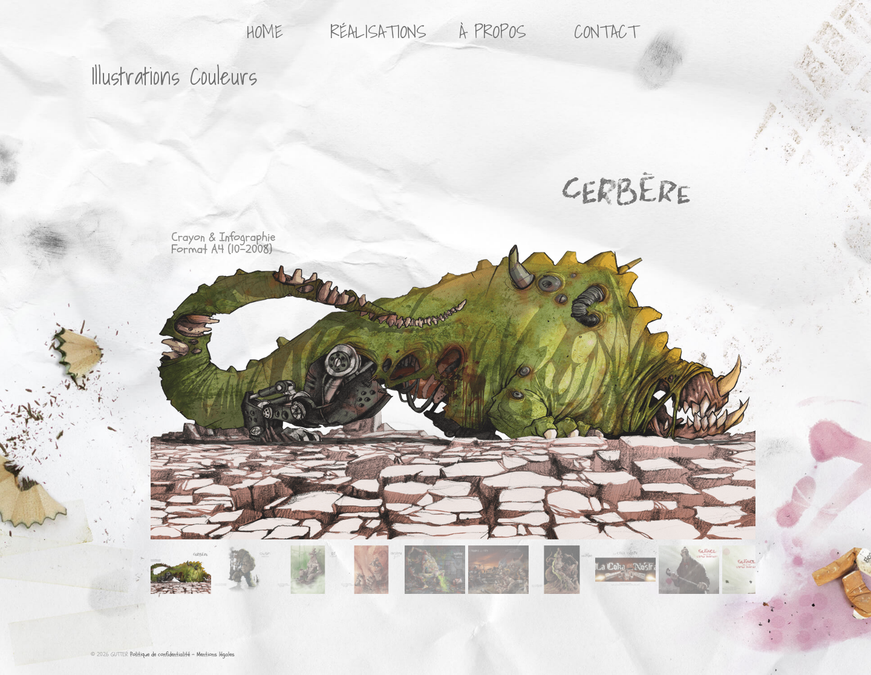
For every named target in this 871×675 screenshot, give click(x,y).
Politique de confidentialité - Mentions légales (182, 654)
